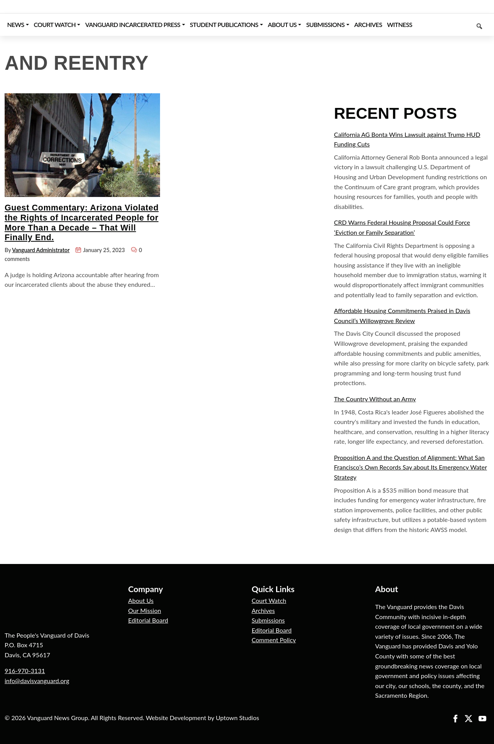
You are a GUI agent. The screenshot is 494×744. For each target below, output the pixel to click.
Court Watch (269, 600)
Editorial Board (148, 620)
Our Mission (144, 610)
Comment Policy (274, 639)
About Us (140, 600)
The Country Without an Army (375, 398)
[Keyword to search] (452, 25)
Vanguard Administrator (40, 250)
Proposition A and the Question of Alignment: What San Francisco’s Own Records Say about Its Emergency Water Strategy (410, 467)
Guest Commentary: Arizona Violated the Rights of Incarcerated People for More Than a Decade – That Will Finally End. (81, 222)
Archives (263, 610)
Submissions (268, 620)
